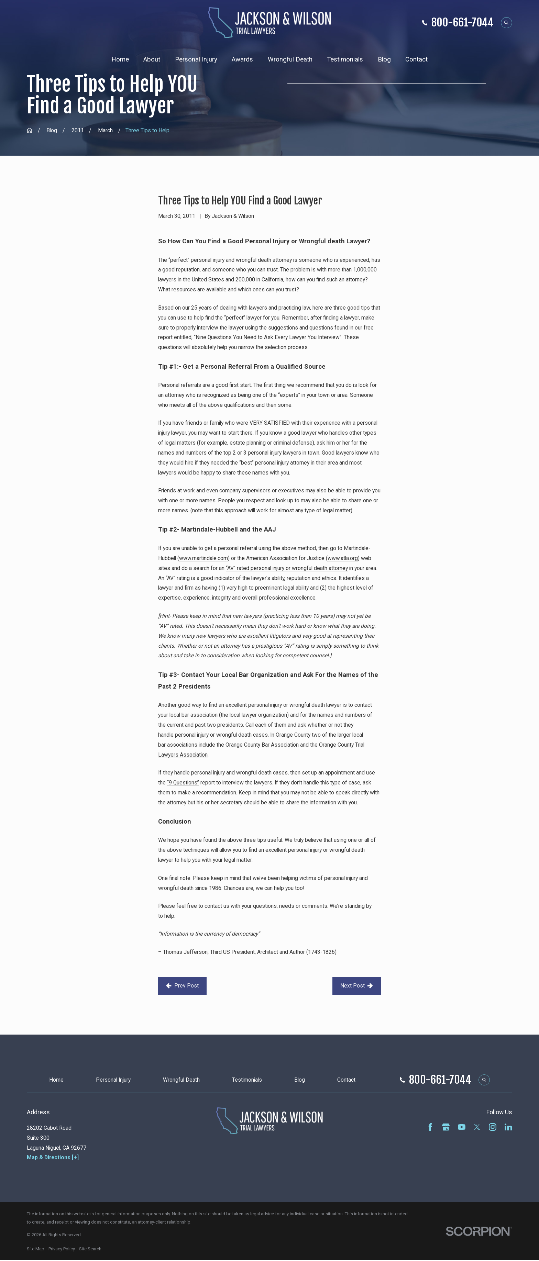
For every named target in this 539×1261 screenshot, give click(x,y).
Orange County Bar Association (262, 744)
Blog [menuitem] (384, 59)
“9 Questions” (183, 782)
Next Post (356, 985)
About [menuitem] (151, 59)
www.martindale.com (203, 558)
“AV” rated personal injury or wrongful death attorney (287, 568)
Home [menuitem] (120, 59)
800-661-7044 (462, 22)
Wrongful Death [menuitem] (290, 59)
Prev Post (182, 985)
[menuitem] (35, 1249)
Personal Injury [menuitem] (196, 59)
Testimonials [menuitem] (345, 59)
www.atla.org (343, 558)
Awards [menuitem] (242, 59)
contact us (217, 906)
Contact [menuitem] (416, 59)
